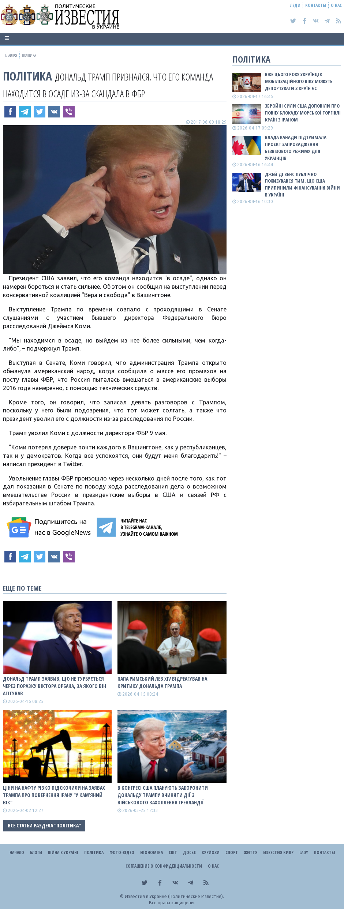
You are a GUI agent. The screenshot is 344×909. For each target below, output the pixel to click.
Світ (173, 852)
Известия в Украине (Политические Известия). (174, 896)
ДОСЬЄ (189, 852)
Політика (27, 76)
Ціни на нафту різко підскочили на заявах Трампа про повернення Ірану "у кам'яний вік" (54, 795)
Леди (295, 5)
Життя (250, 852)
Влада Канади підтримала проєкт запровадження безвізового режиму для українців (295, 147)
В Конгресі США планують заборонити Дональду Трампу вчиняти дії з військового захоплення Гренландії (162, 795)
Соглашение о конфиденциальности (164, 866)
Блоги (36, 852)
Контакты (315, 5)
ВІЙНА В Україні (63, 852)
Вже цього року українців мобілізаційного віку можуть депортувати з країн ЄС (299, 81)
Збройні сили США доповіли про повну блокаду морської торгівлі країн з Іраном (303, 112)
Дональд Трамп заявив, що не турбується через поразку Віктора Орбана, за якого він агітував (54, 686)
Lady (303, 852)
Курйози (211, 852)
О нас (336, 5)
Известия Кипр (278, 852)
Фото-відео (121, 852)
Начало (17, 852)
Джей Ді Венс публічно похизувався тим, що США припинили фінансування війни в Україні (302, 184)
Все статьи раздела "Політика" (44, 825)
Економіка (151, 852)
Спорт (231, 852)
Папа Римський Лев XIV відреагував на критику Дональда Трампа (162, 682)
